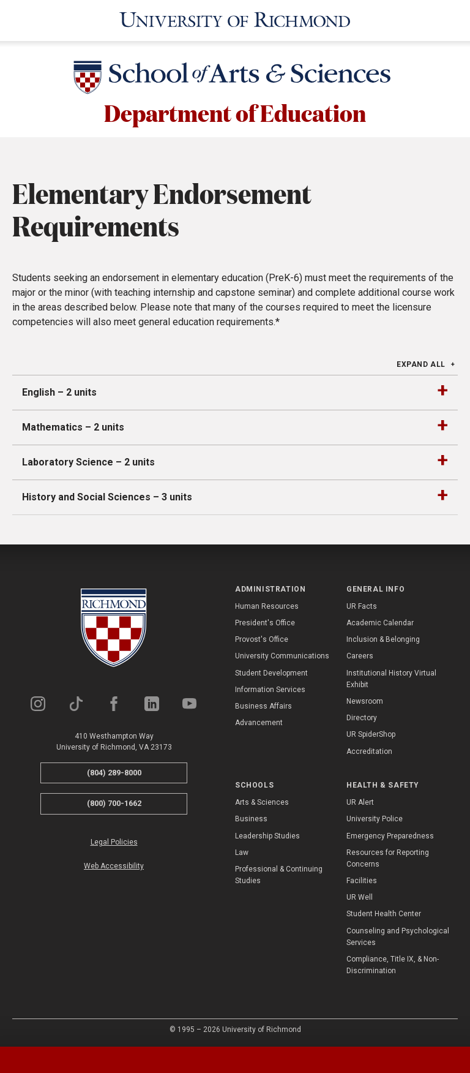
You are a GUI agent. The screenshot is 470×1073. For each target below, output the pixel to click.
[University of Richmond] (235, 19)
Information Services (270, 688)
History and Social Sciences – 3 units (107, 495)
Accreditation (369, 749)
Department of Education (235, 111)
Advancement (259, 721)
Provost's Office (261, 638)
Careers (359, 654)
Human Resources (267, 605)
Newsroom (364, 700)
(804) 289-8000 (114, 770)
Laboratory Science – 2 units (88, 460)
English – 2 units (59, 390)
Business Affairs (263, 705)
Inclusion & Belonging (383, 638)
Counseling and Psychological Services (397, 935)
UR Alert (360, 801)
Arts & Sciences (262, 801)
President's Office (265, 621)
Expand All (421, 362)
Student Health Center (383, 912)
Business (251, 817)
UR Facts (361, 605)
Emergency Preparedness (390, 834)
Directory (361, 716)
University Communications (282, 654)
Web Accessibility (114, 864)
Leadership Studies (267, 834)
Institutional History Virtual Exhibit (391, 677)
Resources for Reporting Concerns (387, 856)
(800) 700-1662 (114, 802)
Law (241, 850)
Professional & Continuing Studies (279, 874)
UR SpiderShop (370, 733)
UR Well (359, 896)
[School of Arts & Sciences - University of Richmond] (235, 78)
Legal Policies (114, 840)
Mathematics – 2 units (73, 425)
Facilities (361, 879)
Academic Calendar (380, 621)
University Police (374, 817)
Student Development (271, 671)
